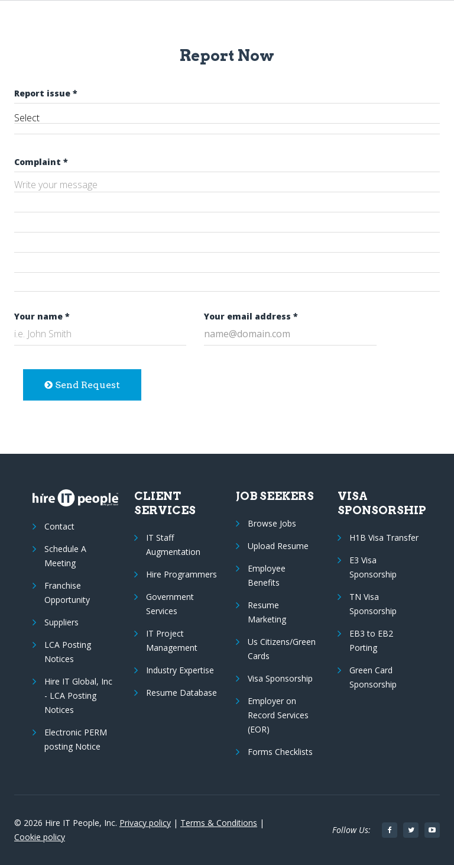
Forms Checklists (280, 751)
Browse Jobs (272, 523)
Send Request (82, 384)
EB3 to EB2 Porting (371, 640)
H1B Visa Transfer (384, 537)
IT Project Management (171, 640)
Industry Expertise (180, 670)
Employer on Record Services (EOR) (278, 715)
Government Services (170, 604)
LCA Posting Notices (67, 651)
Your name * (42, 316)
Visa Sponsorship (280, 678)
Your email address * (251, 316)
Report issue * (45, 93)
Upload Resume (278, 545)
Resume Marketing (267, 612)
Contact (59, 526)
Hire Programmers (181, 574)
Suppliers (61, 622)
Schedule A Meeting (65, 556)
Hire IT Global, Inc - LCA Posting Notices (78, 695)
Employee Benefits (267, 575)
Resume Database (181, 692)
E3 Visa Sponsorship (373, 567)
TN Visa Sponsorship (373, 604)
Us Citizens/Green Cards (282, 648)
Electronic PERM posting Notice (75, 739)
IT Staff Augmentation (173, 544)
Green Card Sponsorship (373, 677)
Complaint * (41, 161)
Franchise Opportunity (67, 592)
